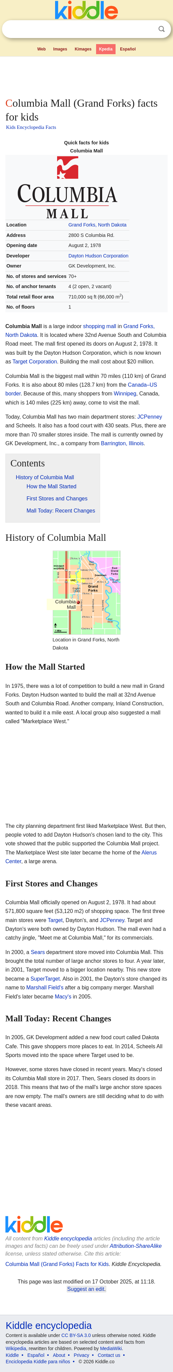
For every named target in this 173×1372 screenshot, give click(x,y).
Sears (38, 952)
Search (162, 29)
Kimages (83, 49)
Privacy (81, 1355)
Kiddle (12, 1355)
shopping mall (99, 326)
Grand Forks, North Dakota (98, 224)
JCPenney (149, 417)
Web (41, 49)
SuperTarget (45, 979)
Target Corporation (34, 361)
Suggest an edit (85, 1289)
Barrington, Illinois (122, 443)
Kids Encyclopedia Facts (31, 127)
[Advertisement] (86, 75)
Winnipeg (125, 393)
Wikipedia (16, 1348)
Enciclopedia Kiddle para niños (38, 1361)
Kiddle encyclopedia (68, 1238)
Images (60, 49)
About (59, 1355)
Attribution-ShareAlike (136, 1246)
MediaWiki (111, 1348)
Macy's (63, 996)
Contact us (109, 1355)
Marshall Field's (44, 987)
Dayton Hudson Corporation (98, 255)
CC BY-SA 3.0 (76, 1335)
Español (128, 49)
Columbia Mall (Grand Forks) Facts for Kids (57, 1264)
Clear (148, 29)
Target (55, 920)
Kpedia (106, 49)
